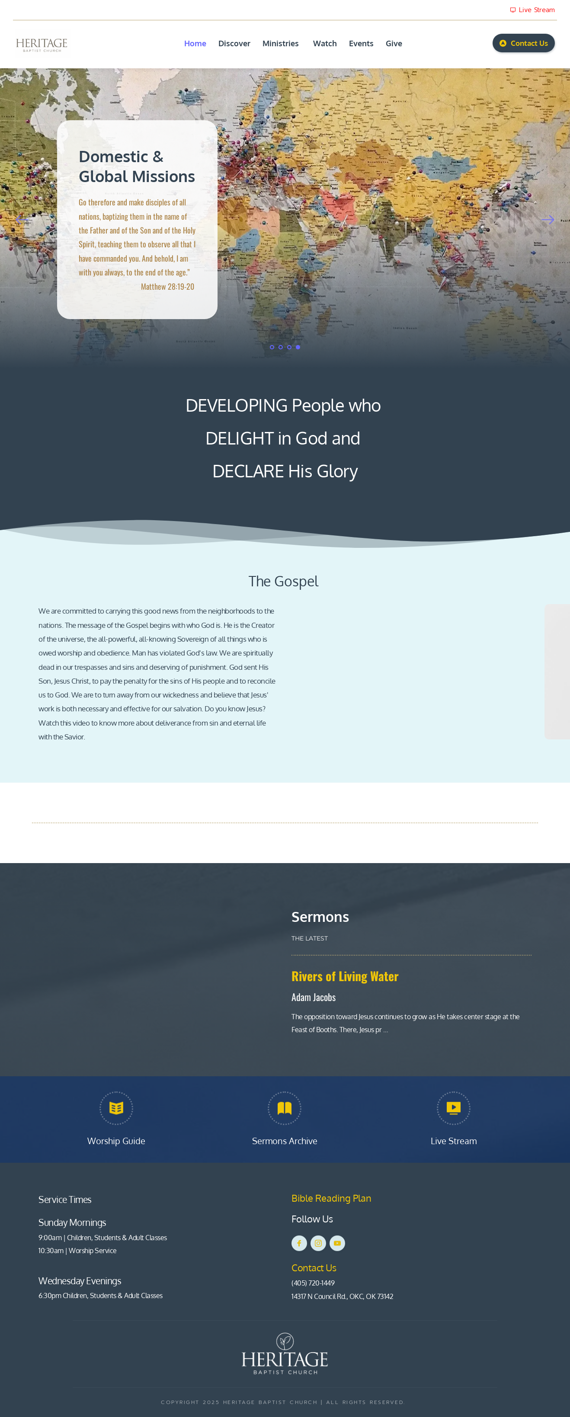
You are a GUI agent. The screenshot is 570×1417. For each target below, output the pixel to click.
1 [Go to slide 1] (272, 347)
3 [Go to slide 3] (289, 347)
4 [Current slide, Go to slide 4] (298, 347)
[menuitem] (195, 43)
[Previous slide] (22, 220)
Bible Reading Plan (332, 1198)
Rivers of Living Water (345, 976)
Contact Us (314, 1267)
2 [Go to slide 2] (281, 347)
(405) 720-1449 (312, 1283)
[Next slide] (548, 220)
